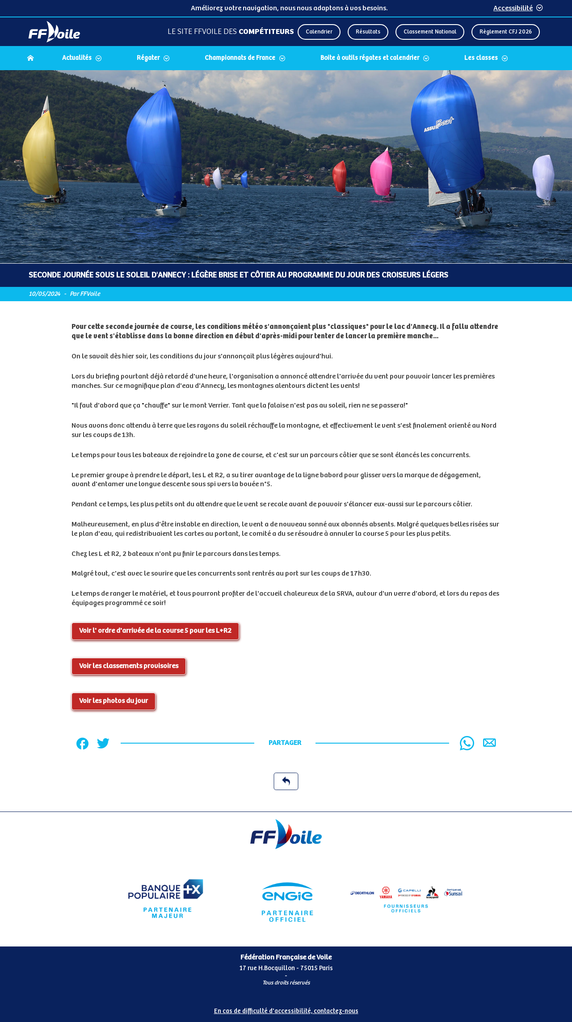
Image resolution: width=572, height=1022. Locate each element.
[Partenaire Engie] (285, 898)
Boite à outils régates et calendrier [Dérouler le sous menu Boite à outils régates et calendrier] (369, 58)
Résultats (368, 32)
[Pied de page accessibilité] (286, 1007)
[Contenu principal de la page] (286, 441)
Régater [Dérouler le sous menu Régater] (148, 58)
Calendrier (319, 32)
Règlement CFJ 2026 (505, 32)
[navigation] (286, 59)
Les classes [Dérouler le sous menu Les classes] (481, 58)
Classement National (430, 32)
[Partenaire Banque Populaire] (165, 898)
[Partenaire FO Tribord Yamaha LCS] (406, 898)
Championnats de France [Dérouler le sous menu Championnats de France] (240, 58)
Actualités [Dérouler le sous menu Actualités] (77, 58)
